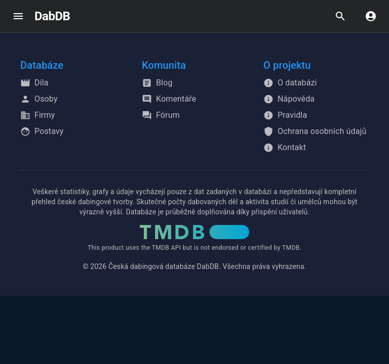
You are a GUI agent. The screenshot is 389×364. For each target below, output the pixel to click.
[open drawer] (18, 16)
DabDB (52, 16)
